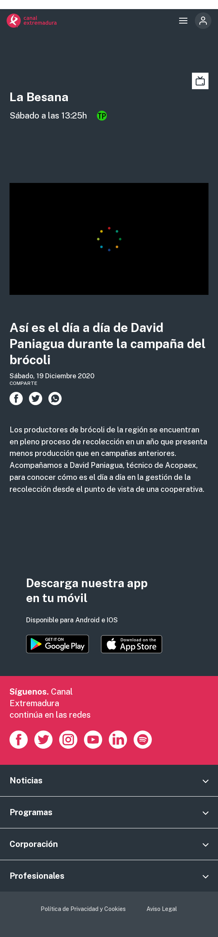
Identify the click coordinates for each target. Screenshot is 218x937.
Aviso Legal (161, 909)
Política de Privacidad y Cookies (83, 909)
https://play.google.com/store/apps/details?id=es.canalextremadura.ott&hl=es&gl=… (57, 644)
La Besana (39, 97)
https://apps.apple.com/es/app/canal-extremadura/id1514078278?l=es (131, 644)
